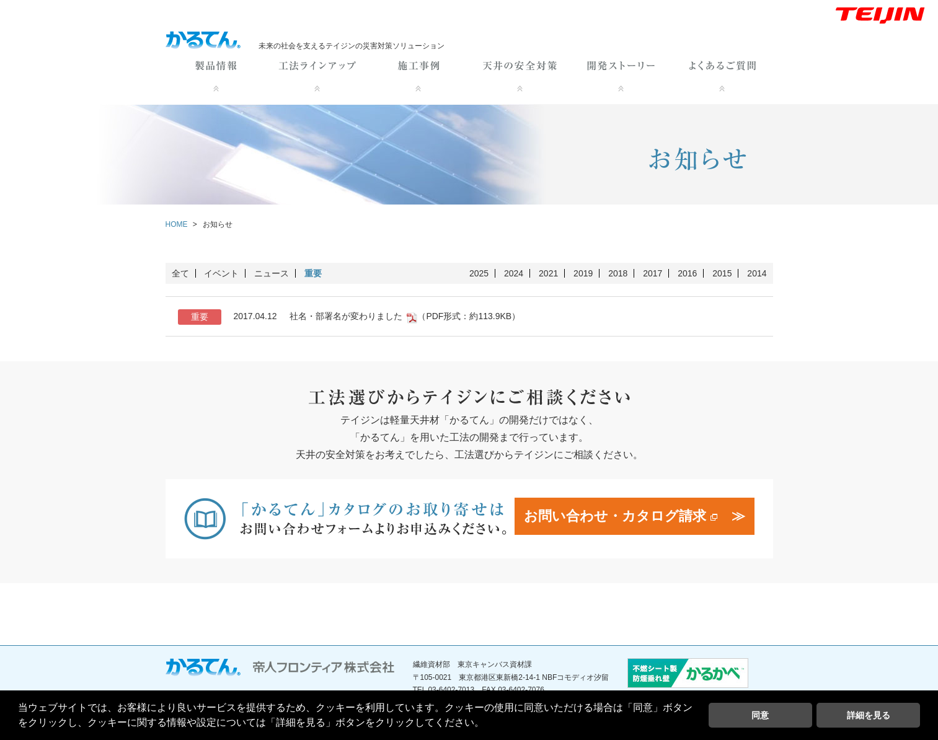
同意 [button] (760, 715)
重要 (313, 273)
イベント (221, 273)
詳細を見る (868, 715)
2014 (756, 273)
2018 (617, 273)
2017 (652, 273)
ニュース (271, 273)
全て (180, 273)
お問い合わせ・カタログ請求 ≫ (634, 516)
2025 (479, 273)
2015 (722, 273)
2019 (583, 273)
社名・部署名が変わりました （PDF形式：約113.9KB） (349, 317)
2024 (513, 273)
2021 (548, 273)
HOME (177, 224)
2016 (687, 273)
